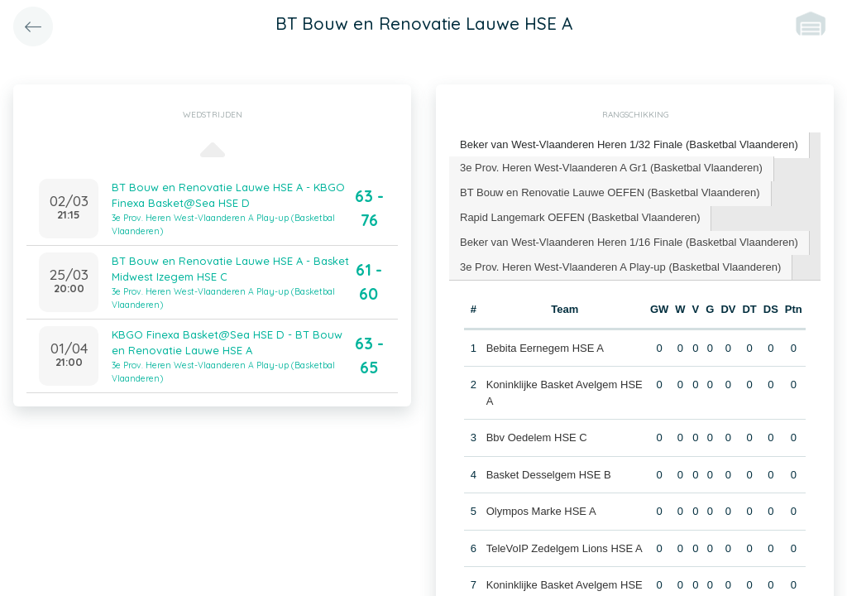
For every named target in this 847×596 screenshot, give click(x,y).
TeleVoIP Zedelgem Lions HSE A (564, 548)
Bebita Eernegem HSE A (545, 348)
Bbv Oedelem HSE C (536, 437)
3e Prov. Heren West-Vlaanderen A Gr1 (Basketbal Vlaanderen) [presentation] (611, 167)
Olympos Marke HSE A (541, 511)
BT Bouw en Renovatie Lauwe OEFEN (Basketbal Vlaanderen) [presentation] (610, 192)
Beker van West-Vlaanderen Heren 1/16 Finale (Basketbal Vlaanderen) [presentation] (629, 242)
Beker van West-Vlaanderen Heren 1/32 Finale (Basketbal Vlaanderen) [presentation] (629, 144)
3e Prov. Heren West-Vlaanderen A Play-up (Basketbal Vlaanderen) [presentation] (620, 267)
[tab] (629, 145)
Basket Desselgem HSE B (548, 475)
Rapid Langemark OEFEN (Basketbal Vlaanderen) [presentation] (580, 217)
